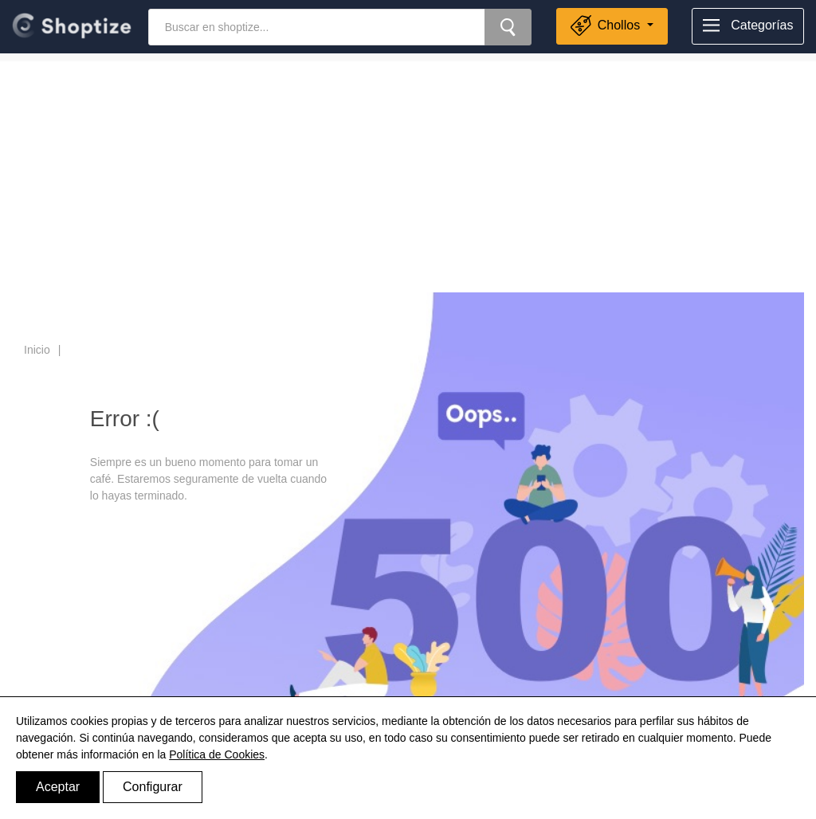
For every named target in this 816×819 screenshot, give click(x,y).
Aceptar (58, 787)
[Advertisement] (408, 172)
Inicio (37, 349)
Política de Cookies (217, 754)
